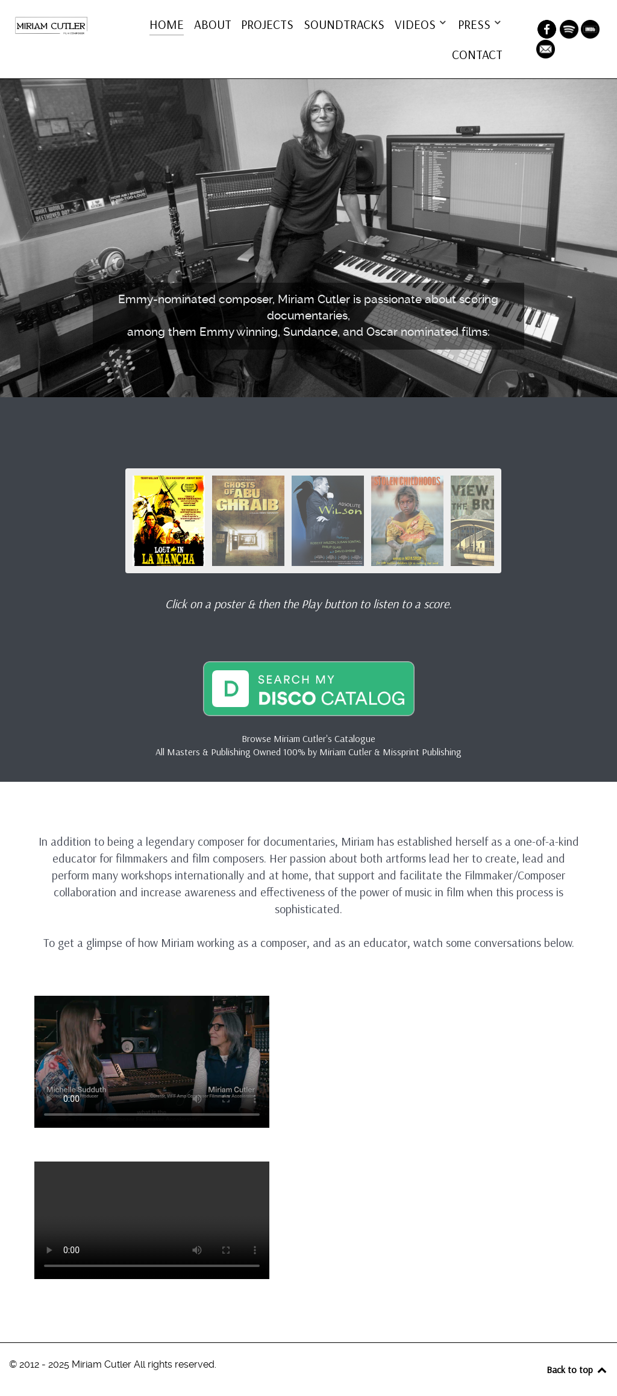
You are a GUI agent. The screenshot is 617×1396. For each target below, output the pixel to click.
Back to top (577, 1369)
